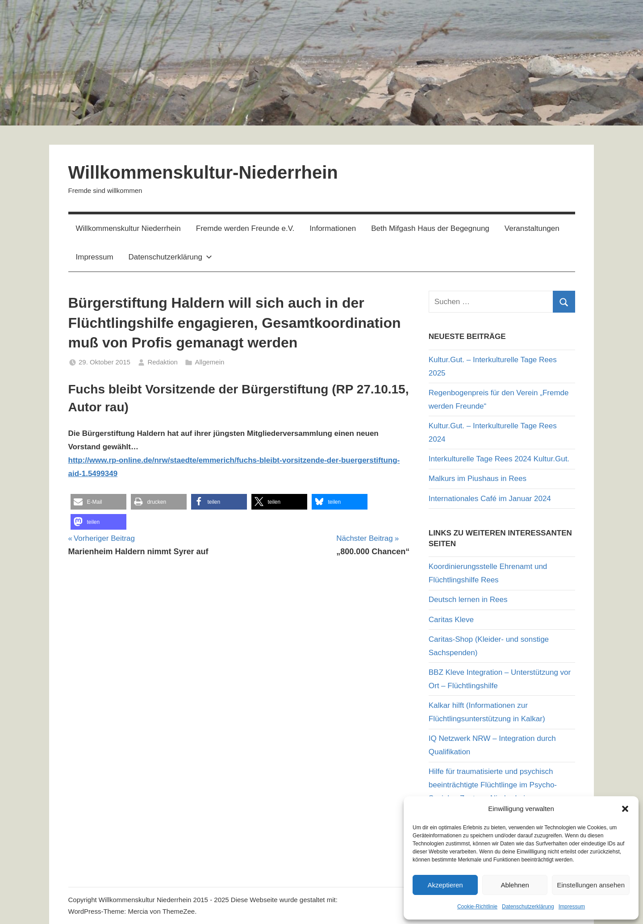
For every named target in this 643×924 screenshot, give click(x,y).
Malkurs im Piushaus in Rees (477, 478)
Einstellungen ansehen (591, 885)
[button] (625, 808)
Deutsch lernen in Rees (468, 599)
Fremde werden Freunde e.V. (245, 228)
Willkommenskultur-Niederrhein (203, 172)
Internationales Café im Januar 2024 (490, 498)
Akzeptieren (445, 885)
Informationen (332, 228)
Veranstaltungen (532, 228)
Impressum (572, 906)
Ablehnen (515, 885)
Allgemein (209, 362)
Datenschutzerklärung (528, 906)
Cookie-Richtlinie (477, 906)
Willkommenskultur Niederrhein (128, 228)
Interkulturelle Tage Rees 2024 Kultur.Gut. (499, 459)
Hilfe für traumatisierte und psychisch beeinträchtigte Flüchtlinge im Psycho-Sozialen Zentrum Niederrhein (493, 785)
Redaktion (162, 362)
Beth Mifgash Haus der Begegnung (430, 228)
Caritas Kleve (451, 619)
